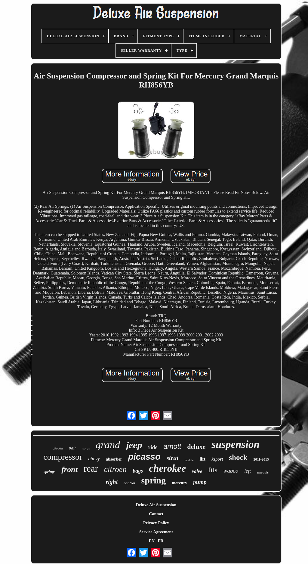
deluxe (196, 446)
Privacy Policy (156, 523)
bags (138, 471)
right (112, 482)
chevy (94, 458)
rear (91, 468)
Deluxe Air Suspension (156, 505)
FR (161, 541)
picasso (144, 456)
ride (152, 447)
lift (202, 458)
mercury (179, 483)
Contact (156, 514)
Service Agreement (156, 532)
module (188, 460)
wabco (231, 470)
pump (199, 482)
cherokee (167, 468)
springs (49, 471)
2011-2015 (261, 459)
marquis (263, 472)
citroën (58, 448)
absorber (114, 459)
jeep (134, 445)
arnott (172, 446)
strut (173, 457)
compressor (62, 456)
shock (238, 457)
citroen (115, 469)
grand (108, 444)
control (129, 483)
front (69, 469)
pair (72, 448)
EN (152, 541)
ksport (217, 459)
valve (197, 471)
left (247, 471)
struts (85, 449)
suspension (235, 444)
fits (212, 470)
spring (153, 480)
